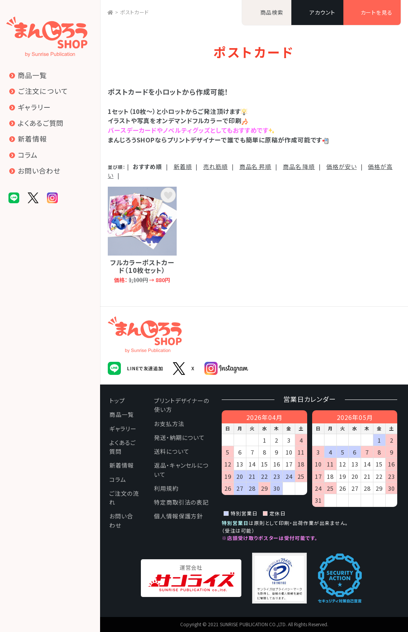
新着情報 (121, 465)
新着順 (183, 166)
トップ (117, 400)
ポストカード (134, 12)
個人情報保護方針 (178, 516)
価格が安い (341, 166)
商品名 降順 (299, 166)
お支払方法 (169, 424)
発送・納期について (179, 437)
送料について (171, 451)
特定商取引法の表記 (181, 502)
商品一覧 (121, 414)
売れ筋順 (215, 166)
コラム (117, 479)
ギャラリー (123, 429)
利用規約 (166, 488)
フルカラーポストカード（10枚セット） (142, 235)
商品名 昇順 (255, 166)
